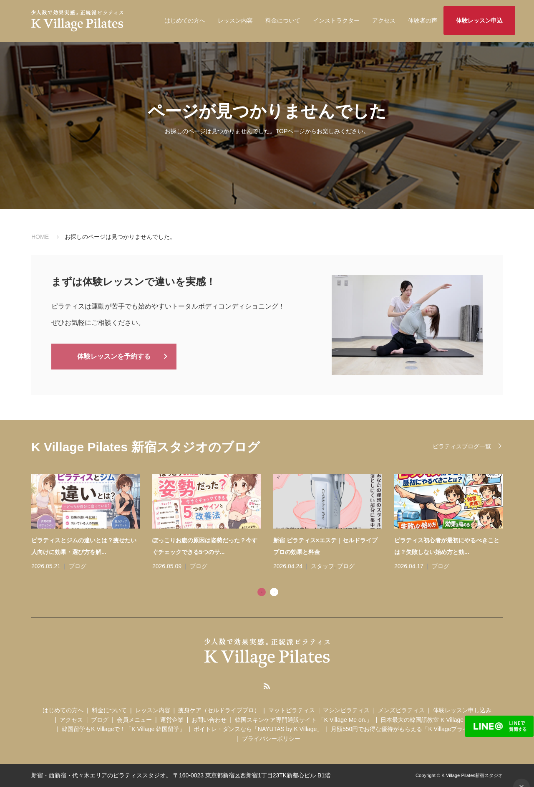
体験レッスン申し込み (462, 710)
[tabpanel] (273, 523)
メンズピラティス (401, 710)
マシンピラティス (346, 710)
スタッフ (322, 566)
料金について (282, 20)
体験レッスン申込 (479, 20)
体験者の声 (422, 20)
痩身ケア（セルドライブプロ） (219, 710)
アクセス (383, 20)
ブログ (77, 566)
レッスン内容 (235, 20)
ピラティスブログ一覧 (462, 446)
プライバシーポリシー (271, 738)
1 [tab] (261, 592)
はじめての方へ (184, 20)
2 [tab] (274, 592)
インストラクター (336, 20)
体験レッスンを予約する (114, 355)
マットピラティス (291, 710)
